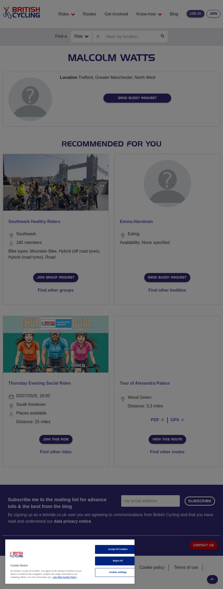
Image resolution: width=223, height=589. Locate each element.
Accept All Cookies (118, 549)
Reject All (118, 561)
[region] (70, 561)
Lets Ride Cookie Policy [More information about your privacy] (65, 577)
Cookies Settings (118, 572)
